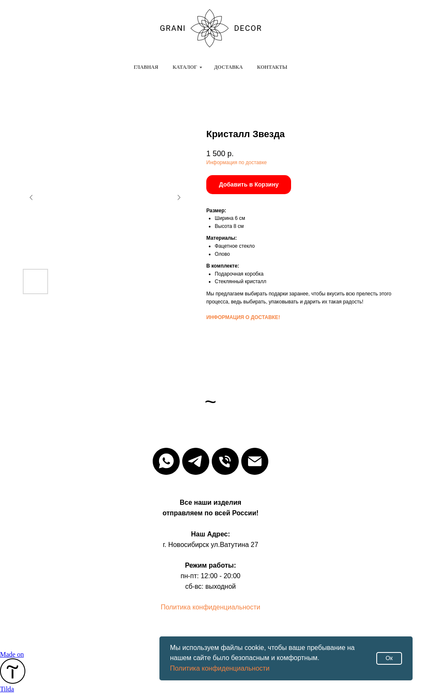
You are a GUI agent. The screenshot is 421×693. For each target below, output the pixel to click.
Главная (146, 67)
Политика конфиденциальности (220, 668)
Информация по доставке (236, 162)
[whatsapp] (166, 461)
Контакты (272, 67)
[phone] (225, 461)
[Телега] (195, 461)
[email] (254, 461)
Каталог (185, 67)
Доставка (228, 67)
